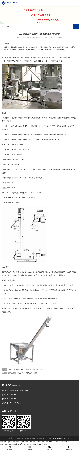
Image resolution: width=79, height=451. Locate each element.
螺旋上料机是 (10, 308)
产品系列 (30, 448)
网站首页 (10, 448)
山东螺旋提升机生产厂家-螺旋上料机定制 (22, 373)
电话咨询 (69, 448)
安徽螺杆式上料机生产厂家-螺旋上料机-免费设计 (25, 369)
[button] (37, 22)
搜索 (76, 26)
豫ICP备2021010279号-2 (61, 438)
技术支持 (49, 448)
